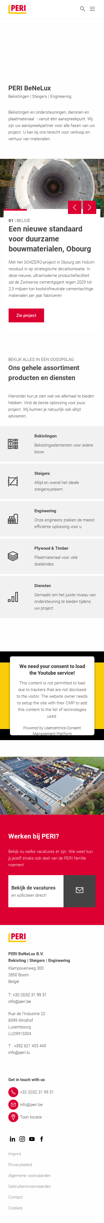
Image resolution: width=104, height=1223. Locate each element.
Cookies (15, 1208)
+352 (19, 1045)
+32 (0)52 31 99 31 (30, 994)
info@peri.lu (19, 1052)
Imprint (14, 1153)
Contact (15, 1197)
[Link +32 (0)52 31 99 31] (52, 1092)
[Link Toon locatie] (52, 1117)
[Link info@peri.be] (52, 1105)
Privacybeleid (20, 1164)
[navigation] (26, 315)
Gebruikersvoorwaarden (29, 1186)
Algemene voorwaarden (29, 1175)
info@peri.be (19, 1001)
